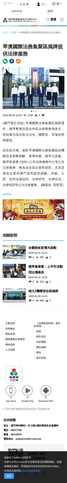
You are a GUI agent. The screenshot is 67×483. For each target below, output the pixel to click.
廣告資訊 (41, 336)
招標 (38, 331)
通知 (38, 352)
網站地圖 (41, 347)
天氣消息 (10, 323)
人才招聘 (10, 349)
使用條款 (10, 328)
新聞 (14, 32)
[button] (59, 3)
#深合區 (7, 194)
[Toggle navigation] (61, 19)
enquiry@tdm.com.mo (28, 438)
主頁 (5, 32)
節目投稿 (41, 357)
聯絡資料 (10, 344)
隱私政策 (10, 333)
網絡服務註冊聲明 (15, 339)
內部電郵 (41, 342)
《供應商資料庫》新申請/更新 (47, 324)
